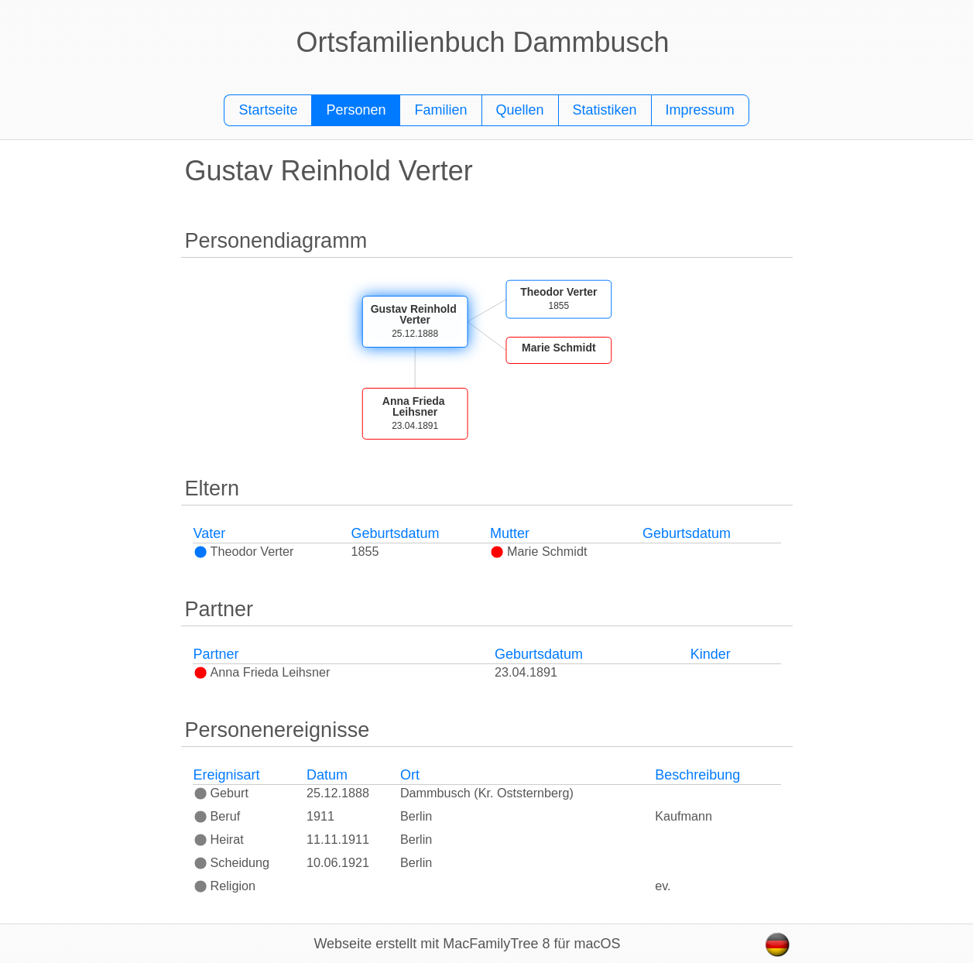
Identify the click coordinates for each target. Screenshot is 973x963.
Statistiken (605, 110)
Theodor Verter (244, 551)
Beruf (217, 816)
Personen (355, 110)
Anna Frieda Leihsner (262, 672)
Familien (440, 110)
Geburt (221, 793)
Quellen (520, 110)
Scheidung (232, 862)
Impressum (700, 110)
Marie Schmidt (538, 551)
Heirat (219, 839)
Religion (225, 886)
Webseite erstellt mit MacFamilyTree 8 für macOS (466, 943)
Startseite (267, 110)
